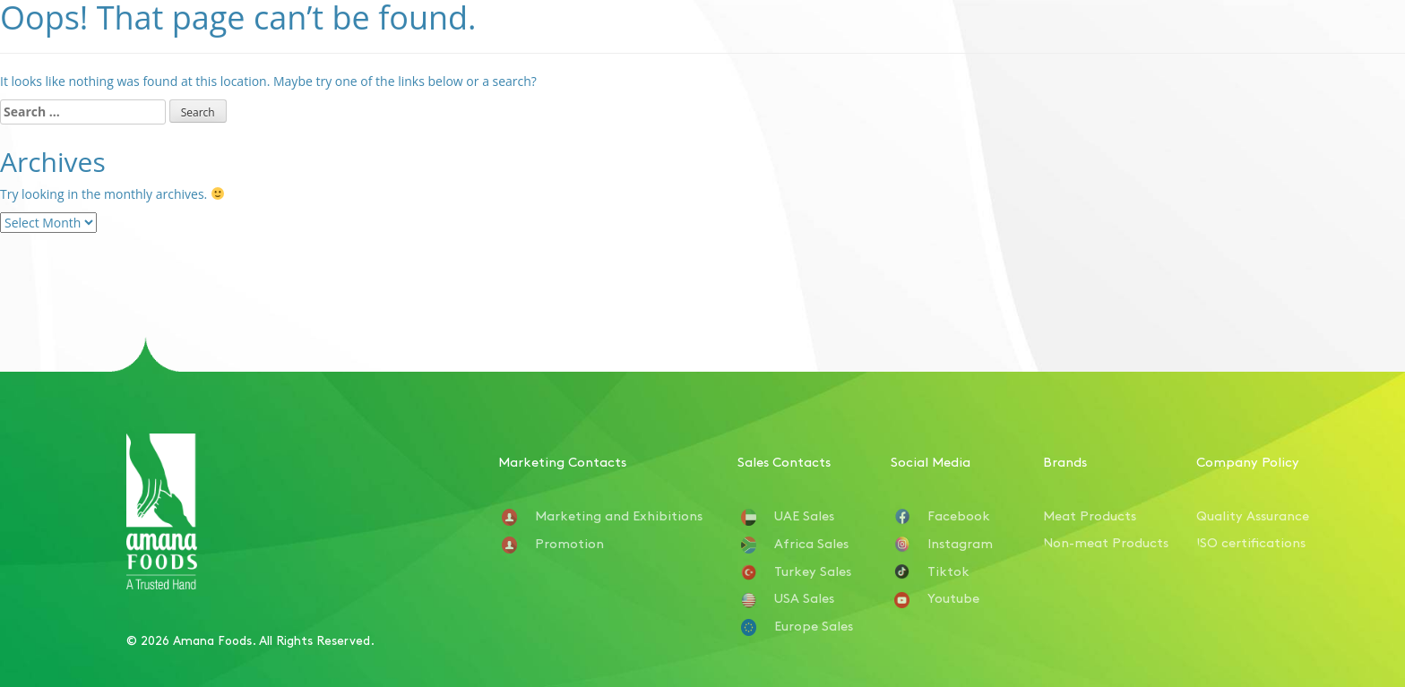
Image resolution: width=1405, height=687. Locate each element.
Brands (1065, 460)
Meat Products (1089, 514)
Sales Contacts (784, 460)
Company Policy (1247, 460)
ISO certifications (1251, 541)
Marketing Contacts (562, 460)
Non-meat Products (1105, 541)
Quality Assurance (1252, 514)
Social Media (930, 460)
